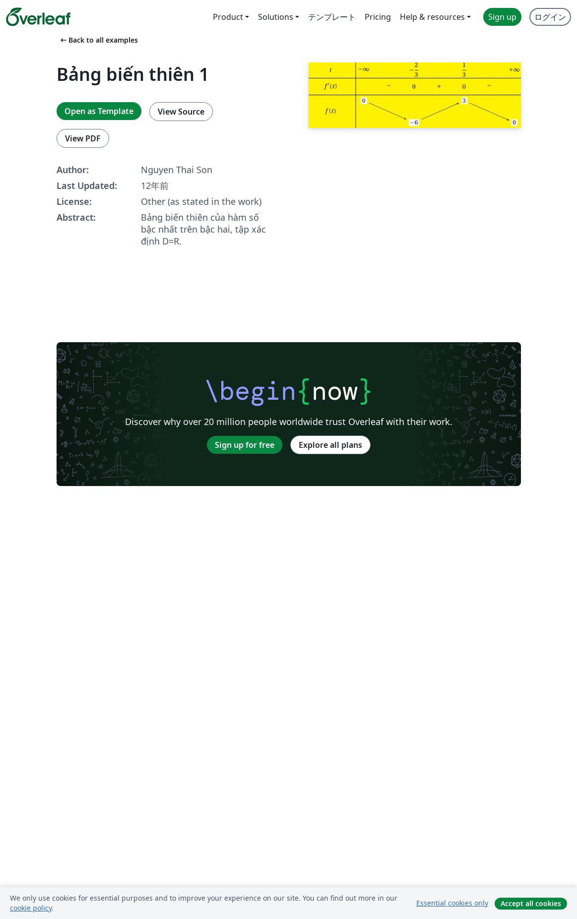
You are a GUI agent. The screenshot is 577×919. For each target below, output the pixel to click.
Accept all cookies (531, 903)
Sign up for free (244, 444)
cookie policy (31, 908)
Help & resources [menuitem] (432, 16)
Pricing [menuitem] (378, 16)
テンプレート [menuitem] (332, 16)
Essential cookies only (452, 903)
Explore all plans (330, 444)
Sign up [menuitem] (502, 16)
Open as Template (98, 111)
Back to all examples (98, 40)
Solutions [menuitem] (275, 16)
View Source (181, 111)
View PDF (83, 138)
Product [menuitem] (228, 16)
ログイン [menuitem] (550, 16)
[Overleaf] (38, 17)
